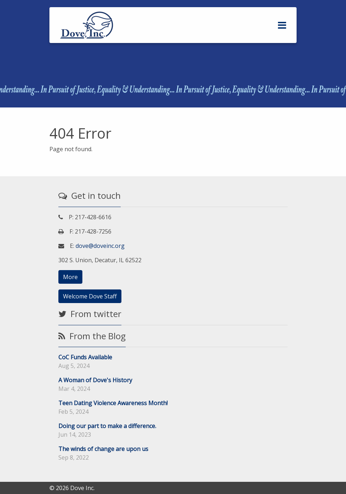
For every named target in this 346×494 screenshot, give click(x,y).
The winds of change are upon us (103, 449)
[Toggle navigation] (282, 25)
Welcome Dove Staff (90, 296)
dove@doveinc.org (100, 246)
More (70, 277)
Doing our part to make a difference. (107, 426)
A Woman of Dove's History (95, 380)
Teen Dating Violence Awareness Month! (113, 403)
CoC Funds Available (85, 357)
